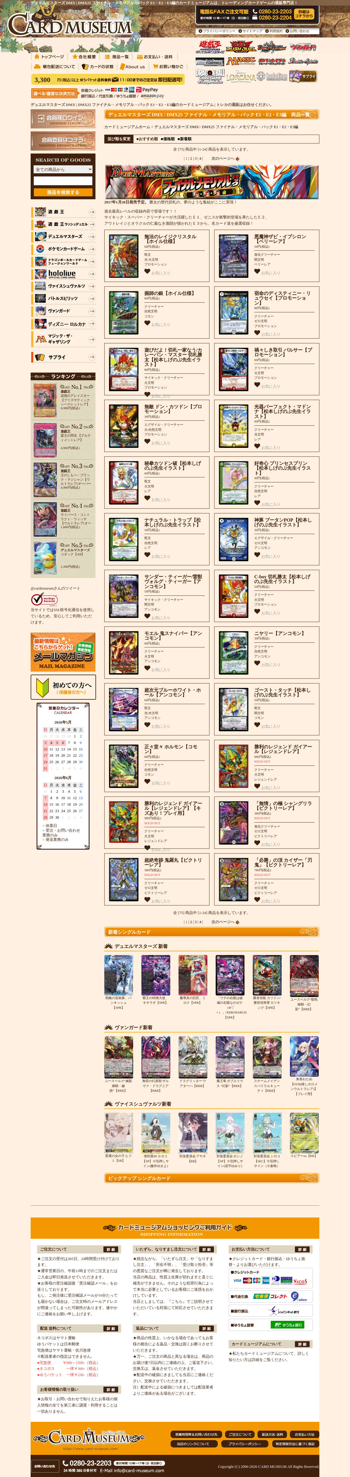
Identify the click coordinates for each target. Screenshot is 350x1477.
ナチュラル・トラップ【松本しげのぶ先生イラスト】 (172, 523)
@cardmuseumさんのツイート (55, 588)
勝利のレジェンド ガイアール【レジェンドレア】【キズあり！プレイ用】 (173, 808)
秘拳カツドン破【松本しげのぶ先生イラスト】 (172, 466)
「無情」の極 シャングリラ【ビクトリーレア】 (283, 806)
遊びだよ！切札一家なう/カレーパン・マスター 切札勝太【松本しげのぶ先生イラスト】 (173, 357)
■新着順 (184, 139)
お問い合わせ (299, 31)
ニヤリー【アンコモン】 (280, 633)
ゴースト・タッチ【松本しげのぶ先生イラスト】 (282, 693)
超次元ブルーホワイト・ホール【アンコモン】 (172, 693)
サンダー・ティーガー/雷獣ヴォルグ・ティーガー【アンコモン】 (173, 581)
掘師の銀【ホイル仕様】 (170, 293)
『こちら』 (176, 1301)
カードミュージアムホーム (127, 127)
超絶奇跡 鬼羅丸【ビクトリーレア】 (173, 863)
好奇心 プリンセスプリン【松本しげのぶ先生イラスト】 (282, 468)
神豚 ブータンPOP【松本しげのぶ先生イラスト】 (283, 523)
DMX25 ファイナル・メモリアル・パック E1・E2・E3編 (250, 127)
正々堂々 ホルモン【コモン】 (170, 749)
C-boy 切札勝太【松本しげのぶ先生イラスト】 (282, 579)
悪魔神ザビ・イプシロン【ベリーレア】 (280, 239)
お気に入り (157, 271)
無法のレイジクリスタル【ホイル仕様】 (170, 239)
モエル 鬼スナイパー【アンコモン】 (173, 636)
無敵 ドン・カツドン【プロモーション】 (173, 409)
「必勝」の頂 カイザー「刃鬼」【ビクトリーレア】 (283, 863)
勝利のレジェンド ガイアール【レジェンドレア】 (283, 749)
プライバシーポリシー (219, 31)
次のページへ (226, 158)
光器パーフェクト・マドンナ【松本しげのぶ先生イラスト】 (282, 411)
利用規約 (276, 31)
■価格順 (168, 139)
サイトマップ (252, 31)
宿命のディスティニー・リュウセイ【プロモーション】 (282, 298)
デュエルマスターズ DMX (176, 127)
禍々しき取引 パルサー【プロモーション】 (283, 352)
